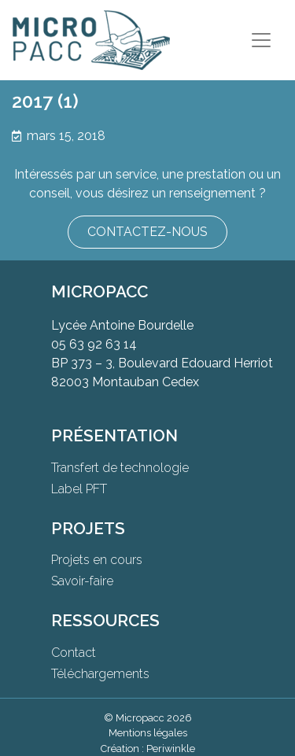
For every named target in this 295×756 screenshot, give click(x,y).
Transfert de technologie (120, 467)
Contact (73, 652)
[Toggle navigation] (261, 40)
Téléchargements (100, 673)
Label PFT (79, 488)
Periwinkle (170, 748)
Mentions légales (148, 733)
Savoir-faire (82, 580)
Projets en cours (96, 559)
